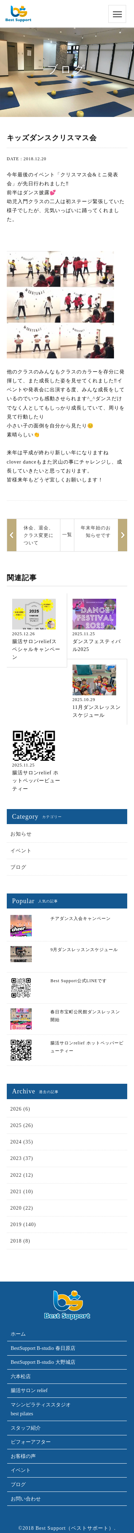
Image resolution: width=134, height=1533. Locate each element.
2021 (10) (21, 1191)
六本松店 (21, 1376)
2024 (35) (21, 1142)
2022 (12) (21, 1175)
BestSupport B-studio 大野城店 (43, 1362)
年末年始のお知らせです (96, 531)
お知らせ (21, 834)
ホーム (18, 1334)
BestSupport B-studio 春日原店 (43, 1348)
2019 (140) (23, 1224)
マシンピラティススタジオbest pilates (41, 1409)
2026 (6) (20, 1109)
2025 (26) (21, 1125)
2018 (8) (20, 1241)
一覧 (67, 534)
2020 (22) (21, 1208)
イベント (21, 850)
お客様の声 (23, 1456)
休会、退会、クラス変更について (39, 535)
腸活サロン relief (29, 1390)
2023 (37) (21, 1158)
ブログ (18, 867)
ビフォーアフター (31, 1442)
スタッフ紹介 (26, 1428)
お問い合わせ (26, 1499)
